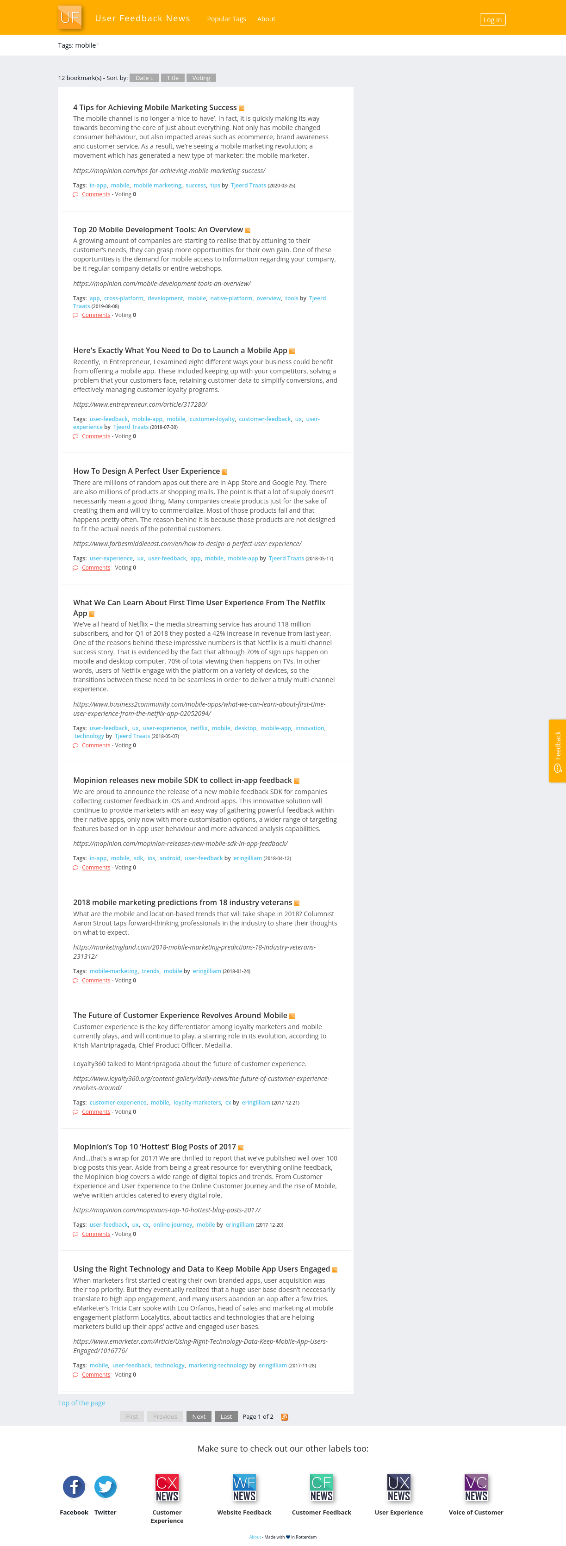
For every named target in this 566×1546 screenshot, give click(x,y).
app (95, 298)
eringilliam (248, 858)
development (165, 298)
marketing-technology (218, 1365)
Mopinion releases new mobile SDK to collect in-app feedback (182, 780)
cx (228, 1102)
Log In (493, 19)
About (266, 18)
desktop (245, 728)
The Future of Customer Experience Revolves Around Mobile (180, 1015)
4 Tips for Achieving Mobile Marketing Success (155, 107)
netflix (199, 728)
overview (269, 298)
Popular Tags (226, 18)
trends (151, 971)
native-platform (231, 298)
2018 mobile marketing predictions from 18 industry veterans (182, 902)
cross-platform (123, 298)
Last (226, 1416)
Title (173, 78)
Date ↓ (144, 78)
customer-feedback (265, 419)
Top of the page (82, 1402)
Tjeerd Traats (248, 185)
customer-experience (118, 1102)
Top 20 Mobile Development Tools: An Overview (158, 229)
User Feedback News (143, 18)
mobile (120, 185)
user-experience (111, 558)
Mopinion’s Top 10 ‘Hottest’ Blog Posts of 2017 (154, 1147)
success (196, 185)
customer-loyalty (212, 419)
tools (292, 298)
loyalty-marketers (197, 1102)
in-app (98, 185)
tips (215, 185)
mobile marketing (157, 185)
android (170, 858)
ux (298, 419)
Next (199, 1416)
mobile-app (147, 419)
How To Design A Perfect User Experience (146, 471)
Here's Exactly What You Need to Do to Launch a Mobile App (180, 350)
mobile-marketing (113, 971)
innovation (309, 728)
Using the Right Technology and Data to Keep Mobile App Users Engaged (201, 1269)
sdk (138, 858)
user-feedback (109, 419)
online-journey (172, 1225)
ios (151, 858)
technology (89, 736)
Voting (202, 78)
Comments (96, 194)
